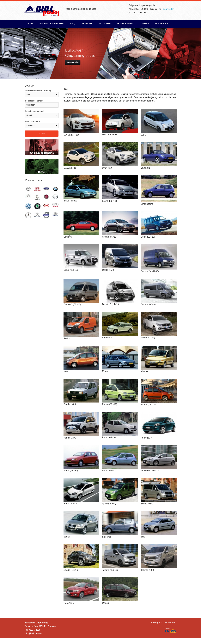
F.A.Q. (73, 24)
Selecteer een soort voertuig (41, 93)
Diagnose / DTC (125, 24)
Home (30, 24)
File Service (161, 24)
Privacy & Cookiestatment (164, 622)
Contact (144, 24)
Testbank (87, 24)
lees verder (168, 9)
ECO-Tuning (105, 24)
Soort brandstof (41, 124)
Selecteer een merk (41, 104)
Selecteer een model (41, 114)
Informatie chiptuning (52, 24)
